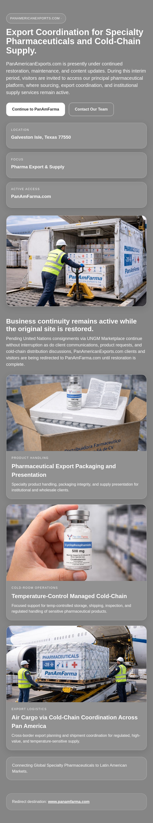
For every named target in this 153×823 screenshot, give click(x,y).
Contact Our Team (91, 109)
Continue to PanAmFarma (35, 109)
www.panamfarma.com (69, 802)
